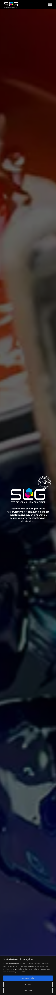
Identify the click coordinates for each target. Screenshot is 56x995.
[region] (28, 975)
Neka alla (28, 990)
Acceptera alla (28, 978)
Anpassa (28, 984)
